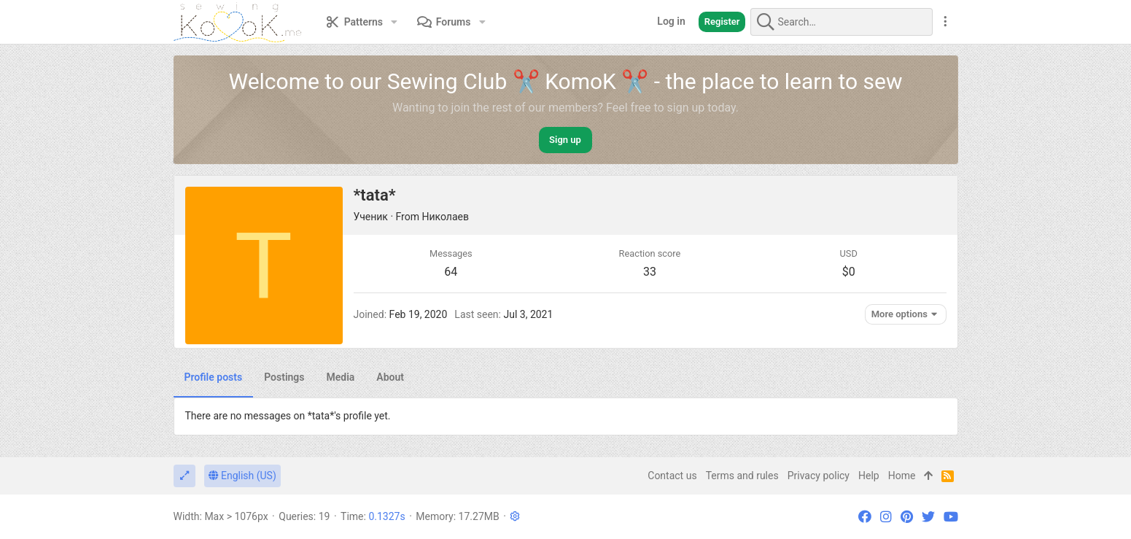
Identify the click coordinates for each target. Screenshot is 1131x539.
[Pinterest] (907, 517)
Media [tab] (341, 377)
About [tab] (390, 377)
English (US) (242, 475)
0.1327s (386, 516)
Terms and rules (742, 475)
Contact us (672, 475)
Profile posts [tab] (213, 377)
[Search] (841, 22)
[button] (394, 22)
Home (902, 475)
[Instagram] (886, 517)
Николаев (445, 216)
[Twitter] (928, 517)
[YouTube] (951, 517)
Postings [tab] (284, 377)
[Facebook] (864, 517)
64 (450, 272)
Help (868, 475)
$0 (848, 272)
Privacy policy (819, 475)
